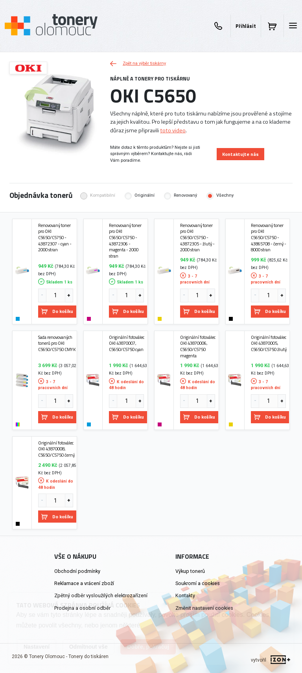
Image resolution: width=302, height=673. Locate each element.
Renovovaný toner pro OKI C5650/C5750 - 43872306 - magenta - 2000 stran (125, 240)
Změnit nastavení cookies (204, 608)
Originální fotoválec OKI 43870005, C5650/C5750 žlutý (269, 343)
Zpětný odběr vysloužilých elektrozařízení (100, 595)
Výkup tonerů (190, 571)
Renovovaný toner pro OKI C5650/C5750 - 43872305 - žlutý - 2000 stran (197, 237)
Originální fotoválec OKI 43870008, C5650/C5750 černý (56, 449)
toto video (173, 130)
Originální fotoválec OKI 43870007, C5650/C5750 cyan (126, 343)
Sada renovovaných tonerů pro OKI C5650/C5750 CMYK (57, 343)
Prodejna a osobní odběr (82, 608)
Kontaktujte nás (240, 154)
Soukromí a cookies (197, 583)
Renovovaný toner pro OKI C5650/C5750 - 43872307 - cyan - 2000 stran (55, 237)
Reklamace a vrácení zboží (84, 583)
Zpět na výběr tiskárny (138, 63)
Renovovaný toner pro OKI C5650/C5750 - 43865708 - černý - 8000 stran (268, 237)
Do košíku (57, 311)
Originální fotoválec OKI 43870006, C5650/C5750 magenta (197, 346)
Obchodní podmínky (77, 571)
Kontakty (185, 595)
